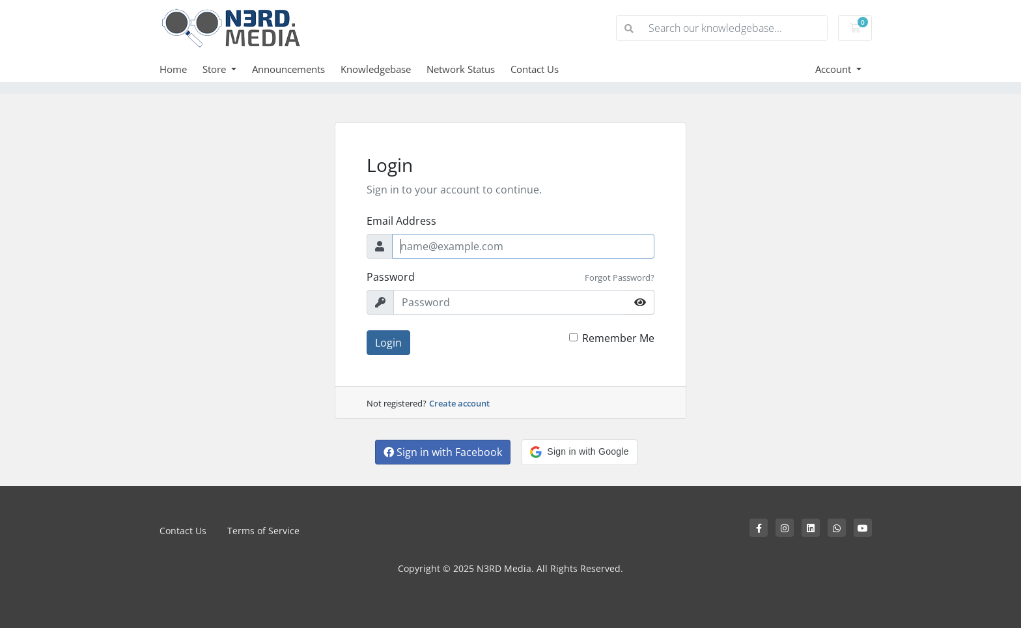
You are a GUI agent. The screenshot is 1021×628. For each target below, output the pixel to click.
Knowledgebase (376, 69)
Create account (459, 403)
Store (216, 69)
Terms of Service (263, 530)
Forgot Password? (619, 277)
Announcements (288, 69)
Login (388, 342)
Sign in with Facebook (443, 452)
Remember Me (618, 338)
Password (391, 277)
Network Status (461, 69)
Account (834, 69)
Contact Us (535, 69)
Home (173, 69)
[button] (579, 452)
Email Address (401, 221)
